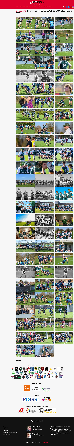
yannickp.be (45, 442)
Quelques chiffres (7, 434)
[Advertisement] (7, 26)
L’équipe (5, 428)
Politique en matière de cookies (10, 432)
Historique (5, 427)
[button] (25, 23)
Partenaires (5, 430)
